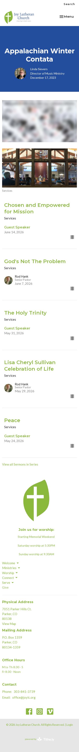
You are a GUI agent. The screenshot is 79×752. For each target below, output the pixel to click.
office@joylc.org (24, 697)
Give (5, 587)
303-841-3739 (24, 691)
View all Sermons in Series (20, 464)
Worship (10, 573)
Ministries (11, 568)
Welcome (10, 563)
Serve (8, 583)
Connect (10, 578)
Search (69, 4)
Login (69, 724)
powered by (39, 739)
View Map (9, 624)
